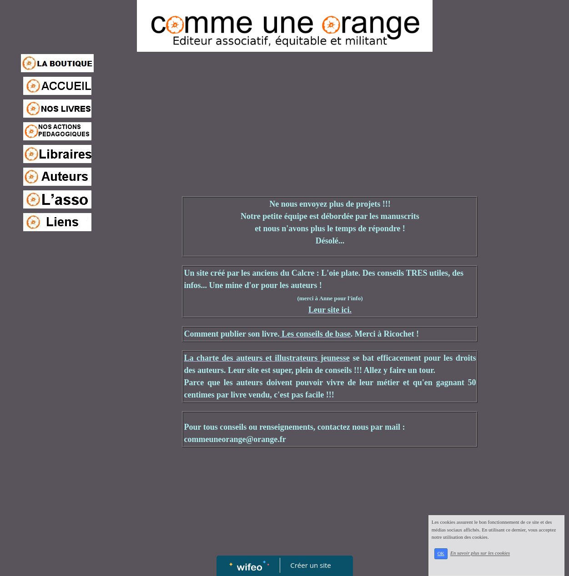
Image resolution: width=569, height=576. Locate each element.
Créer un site (310, 565)
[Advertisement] (57, 415)
